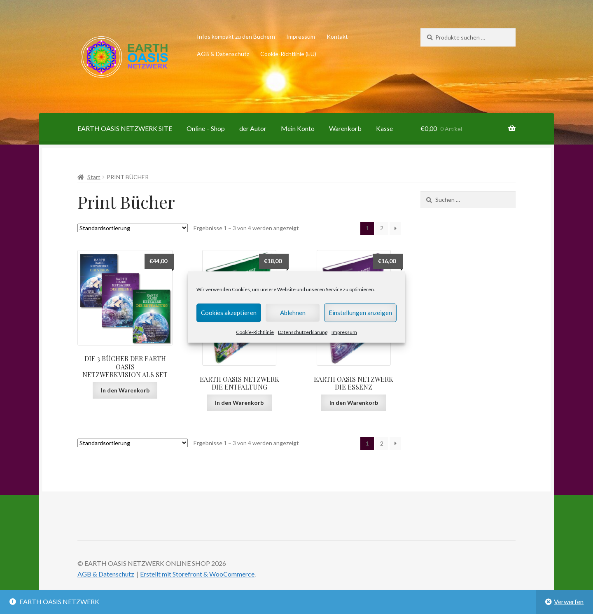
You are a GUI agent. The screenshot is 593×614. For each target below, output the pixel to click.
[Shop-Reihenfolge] (132, 228)
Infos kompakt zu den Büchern (236, 36)
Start (93, 176)
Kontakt (337, 36)
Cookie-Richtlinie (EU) (288, 53)
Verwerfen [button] (569, 601)
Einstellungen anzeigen (360, 312)
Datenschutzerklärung (302, 332)
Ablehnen (293, 312)
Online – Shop (206, 128)
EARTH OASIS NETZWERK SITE (124, 128)
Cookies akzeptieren (229, 312)
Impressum (344, 332)
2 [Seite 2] (381, 227)
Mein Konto (298, 128)
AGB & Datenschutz (223, 53)
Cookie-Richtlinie (255, 332)
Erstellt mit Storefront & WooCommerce (197, 574)
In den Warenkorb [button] (125, 390)
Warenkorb (345, 128)
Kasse (384, 128)
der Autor (252, 128)
